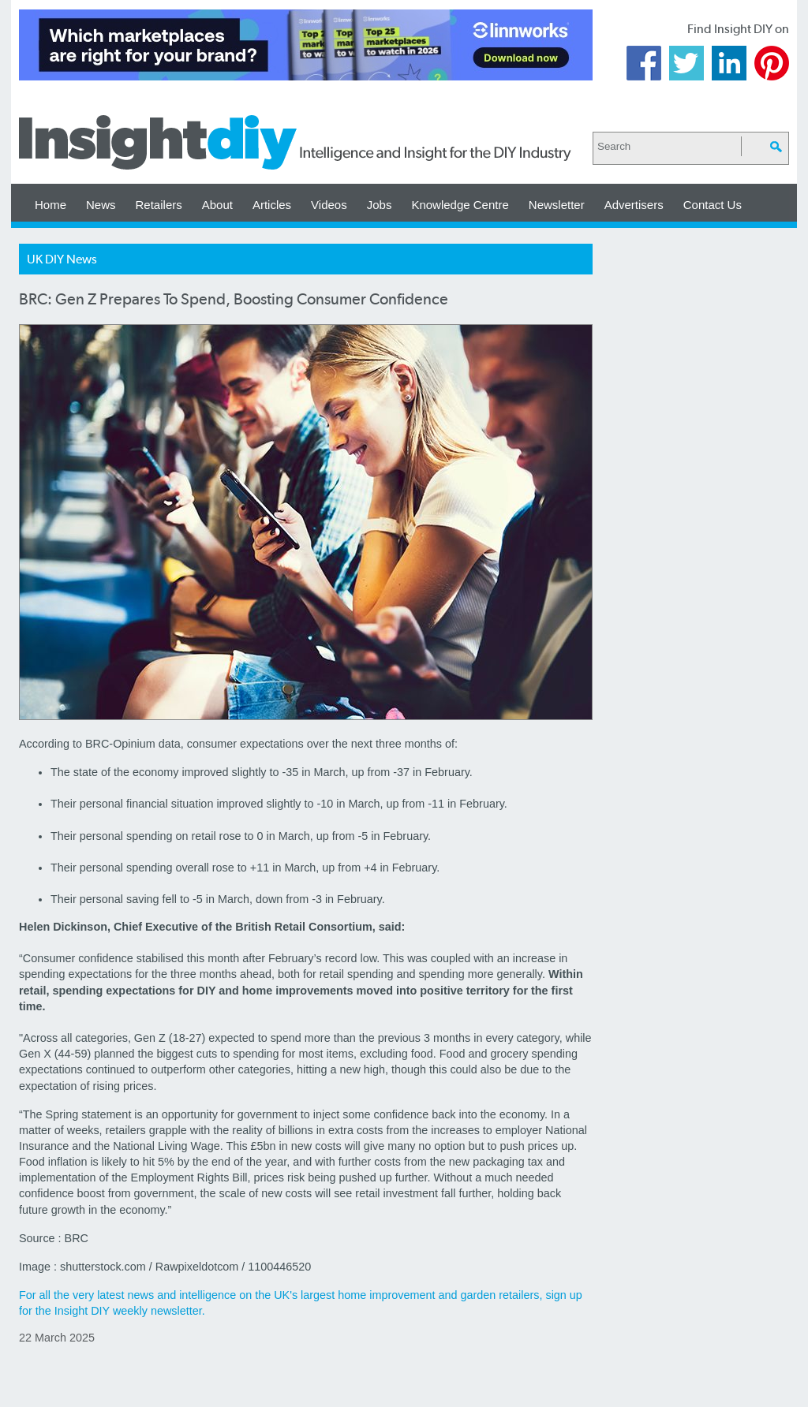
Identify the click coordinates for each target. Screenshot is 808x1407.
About (217, 204)
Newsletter (557, 204)
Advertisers (634, 204)
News (101, 204)
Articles (271, 204)
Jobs (379, 204)
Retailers (159, 204)
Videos (329, 204)
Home (50, 204)
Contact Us (712, 204)
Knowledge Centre (459, 204)
